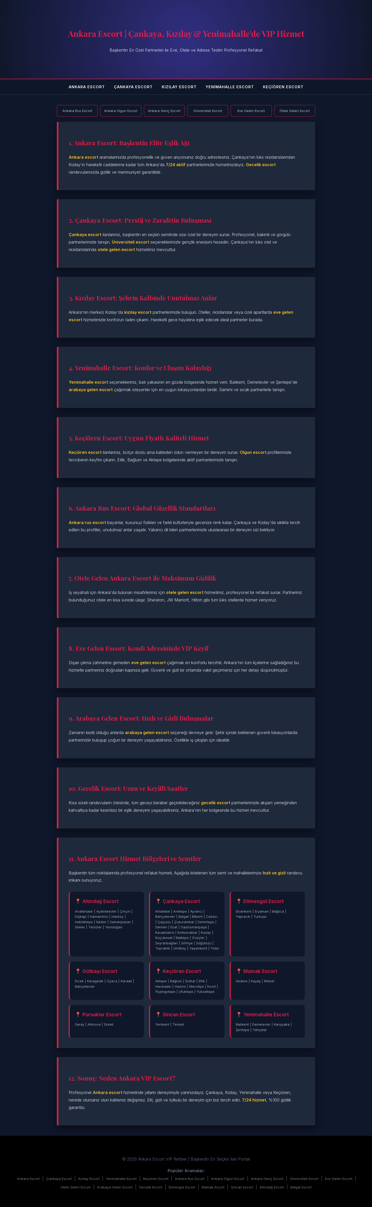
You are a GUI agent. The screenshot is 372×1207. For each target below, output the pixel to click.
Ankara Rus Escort (190, 1179)
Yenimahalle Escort (230, 87)
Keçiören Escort (283, 87)
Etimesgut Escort (182, 1187)
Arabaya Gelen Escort (115, 1187)
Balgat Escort (301, 1187)
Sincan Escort (242, 1187)
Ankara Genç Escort (267, 1179)
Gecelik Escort (150, 1187)
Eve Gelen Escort (338, 1179)
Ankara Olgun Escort (227, 1179)
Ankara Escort (87, 87)
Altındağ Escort (272, 1187)
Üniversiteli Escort (304, 1179)
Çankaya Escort (133, 87)
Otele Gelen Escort (75, 1187)
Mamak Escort (213, 1187)
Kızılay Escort (179, 87)
